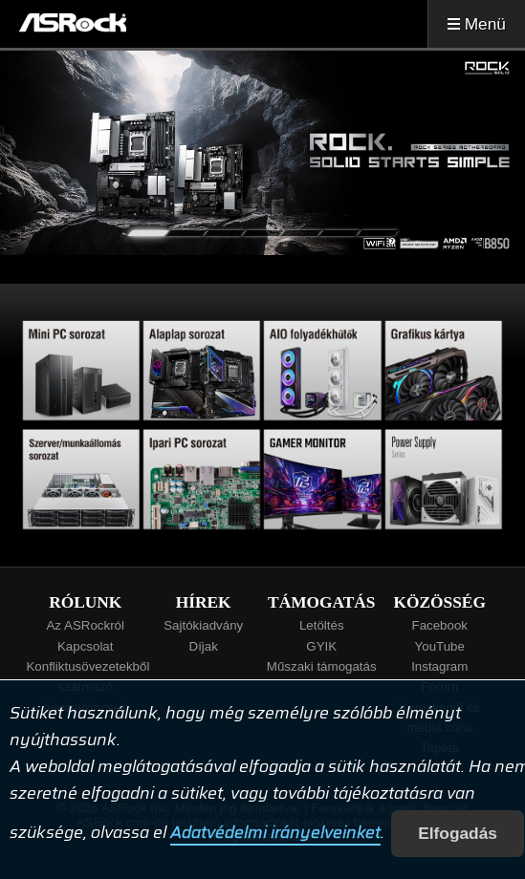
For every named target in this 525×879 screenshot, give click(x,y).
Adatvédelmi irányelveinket (275, 833)
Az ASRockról (84, 625)
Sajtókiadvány (203, 625)
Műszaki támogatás (322, 666)
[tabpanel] (262, 153)
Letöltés (321, 625)
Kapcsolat (85, 646)
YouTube (440, 646)
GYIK (321, 646)
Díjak (203, 646)
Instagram (439, 666)
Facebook (439, 625)
